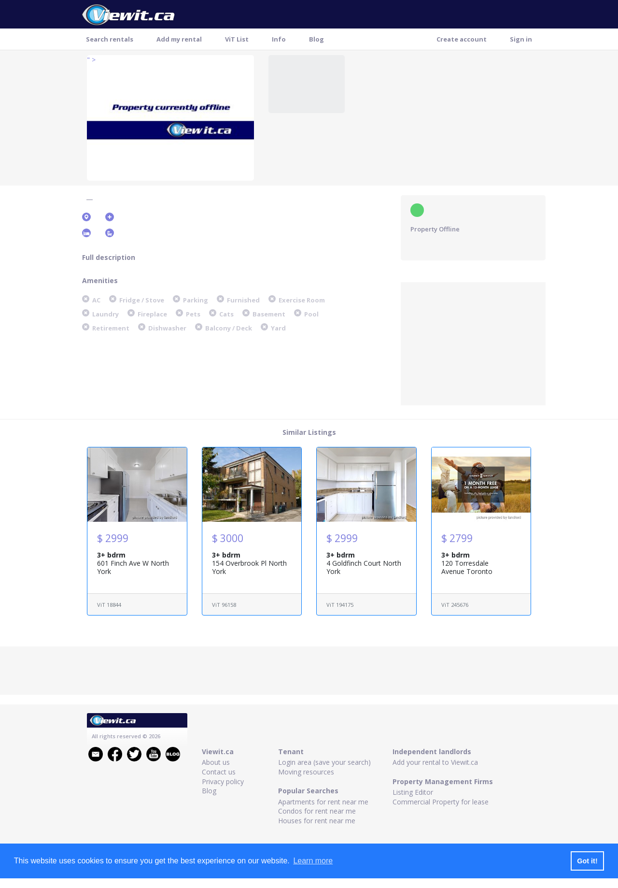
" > (91, 59)
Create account (461, 39)
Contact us (219, 771)
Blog (316, 39)
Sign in (521, 39)
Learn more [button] (313, 861)
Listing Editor (413, 792)
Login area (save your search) (324, 762)
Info (279, 39)
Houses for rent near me (316, 820)
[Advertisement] (473, 342)
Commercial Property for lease (441, 801)
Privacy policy (223, 781)
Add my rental (179, 39)
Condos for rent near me (317, 811)
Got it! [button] (587, 861)
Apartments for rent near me (323, 801)
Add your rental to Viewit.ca (435, 762)
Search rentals (109, 39)
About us (216, 762)
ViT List (237, 39)
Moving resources (306, 771)
